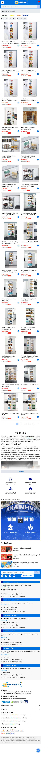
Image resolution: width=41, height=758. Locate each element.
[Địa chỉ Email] (20, 572)
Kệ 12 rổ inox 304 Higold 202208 (29, 242)
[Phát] (20, 521)
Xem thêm (20, 471)
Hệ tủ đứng (13, 19)
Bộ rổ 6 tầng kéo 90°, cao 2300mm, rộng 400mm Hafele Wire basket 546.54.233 (30, 100)
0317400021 (17, 739)
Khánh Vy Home (29, 438)
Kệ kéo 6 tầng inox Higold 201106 (30, 384)
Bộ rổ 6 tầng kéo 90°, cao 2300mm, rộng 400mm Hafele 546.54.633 (9, 100)
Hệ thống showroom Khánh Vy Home (10, 499)
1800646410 (14, 696)
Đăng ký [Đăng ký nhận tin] (37, 572)
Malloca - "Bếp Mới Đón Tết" (22, 548)
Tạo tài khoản (27, 575)
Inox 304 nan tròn (21, 19)
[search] (38, 6)
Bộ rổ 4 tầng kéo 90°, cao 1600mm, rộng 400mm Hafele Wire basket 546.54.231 (11, 72)
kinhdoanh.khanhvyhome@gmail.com (16, 698)
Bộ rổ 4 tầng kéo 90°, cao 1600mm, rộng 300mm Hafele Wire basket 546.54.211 (11, 43)
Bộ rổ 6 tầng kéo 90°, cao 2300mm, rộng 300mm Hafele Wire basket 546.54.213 (30, 72)
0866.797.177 (12, 724)
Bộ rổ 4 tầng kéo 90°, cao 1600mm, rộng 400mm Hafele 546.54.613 (28, 43)
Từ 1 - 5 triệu (4, 19)
